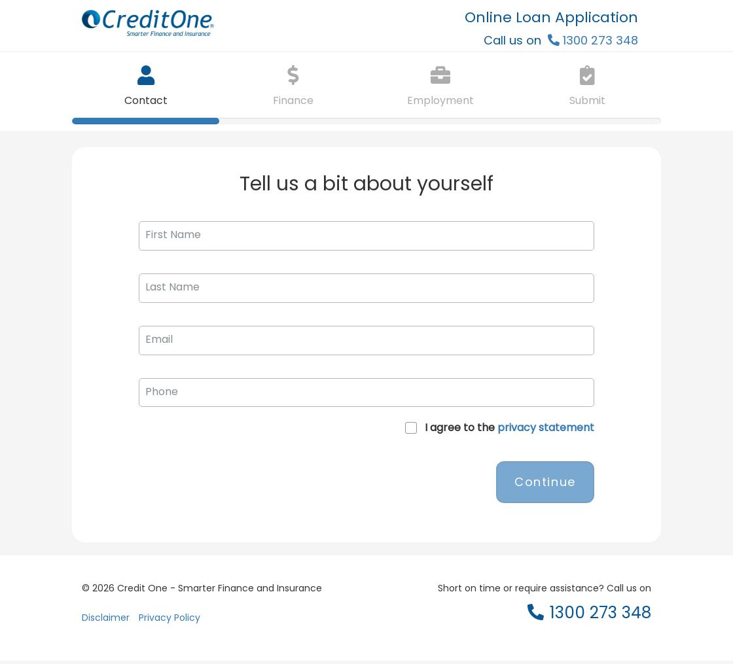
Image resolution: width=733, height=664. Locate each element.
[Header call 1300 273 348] (593, 40)
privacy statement (545, 427)
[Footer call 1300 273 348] (589, 618)
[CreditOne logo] (221, 26)
